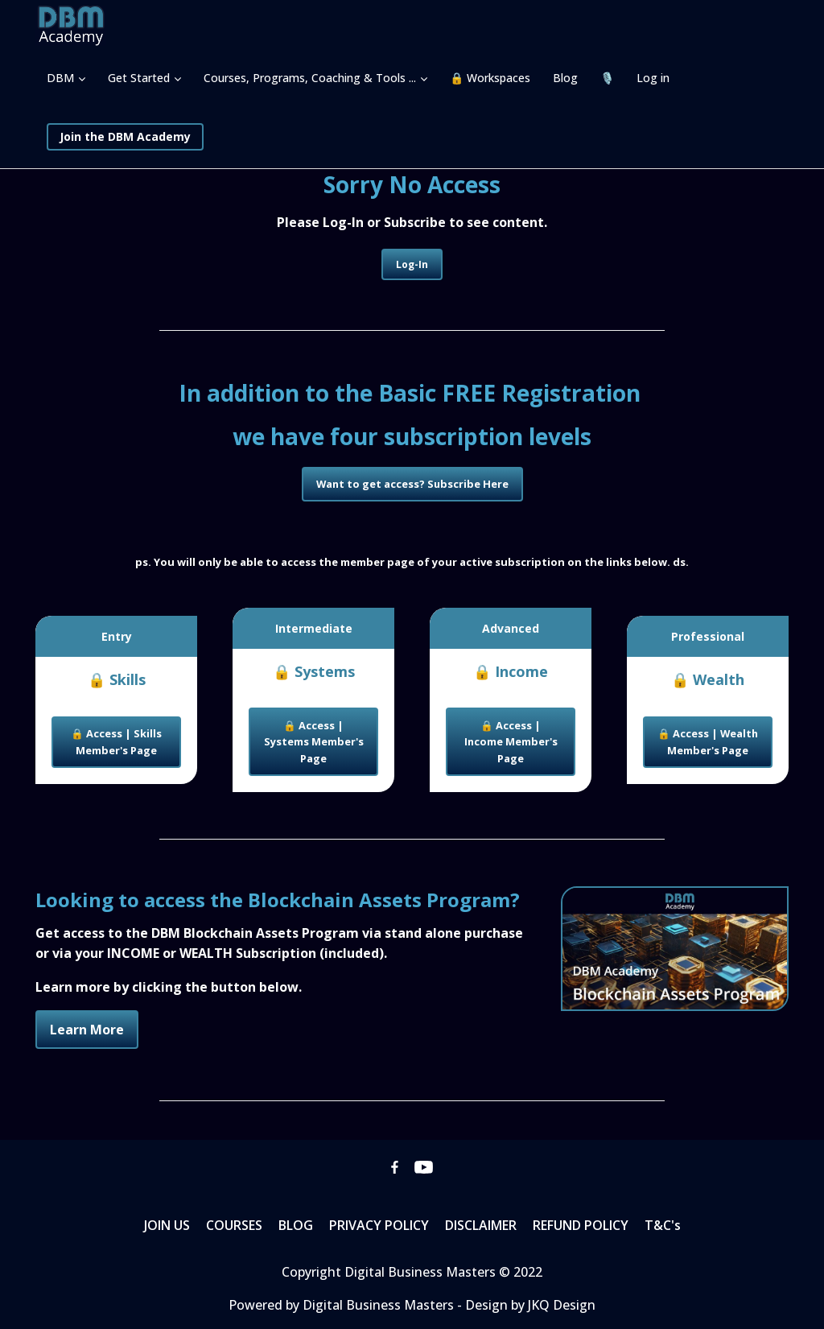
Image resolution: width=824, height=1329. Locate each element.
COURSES (234, 1225)
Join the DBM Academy (125, 136)
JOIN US (167, 1225)
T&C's (663, 1225)
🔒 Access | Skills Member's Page (116, 741)
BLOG (295, 1225)
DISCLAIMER (481, 1225)
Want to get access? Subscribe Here (412, 484)
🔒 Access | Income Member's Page (511, 742)
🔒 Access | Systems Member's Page (314, 742)
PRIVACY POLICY (379, 1225)
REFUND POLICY (580, 1225)
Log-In (412, 264)
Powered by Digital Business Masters (343, 1305)
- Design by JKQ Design (526, 1305)
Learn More (87, 1029)
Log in (653, 77)
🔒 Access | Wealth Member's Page (707, 741)
